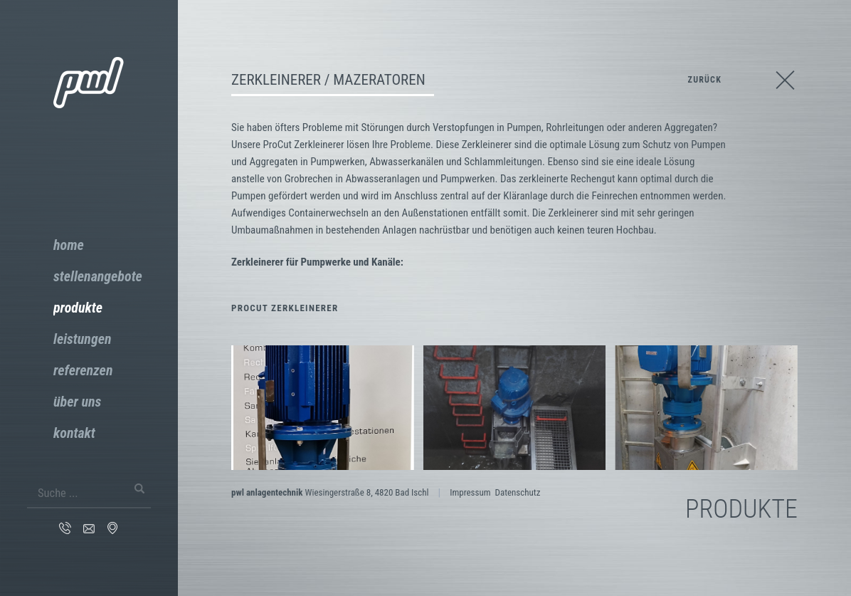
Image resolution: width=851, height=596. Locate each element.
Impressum (470, 492)
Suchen (142, 488)
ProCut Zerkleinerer (285, 308)
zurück (705, 80)
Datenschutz (517, 492)
